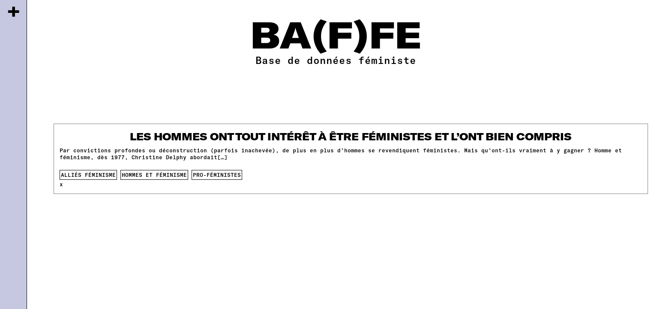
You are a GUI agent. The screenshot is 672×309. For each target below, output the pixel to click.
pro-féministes (217, 174)
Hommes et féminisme (154, 174)
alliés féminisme (88, 174)
